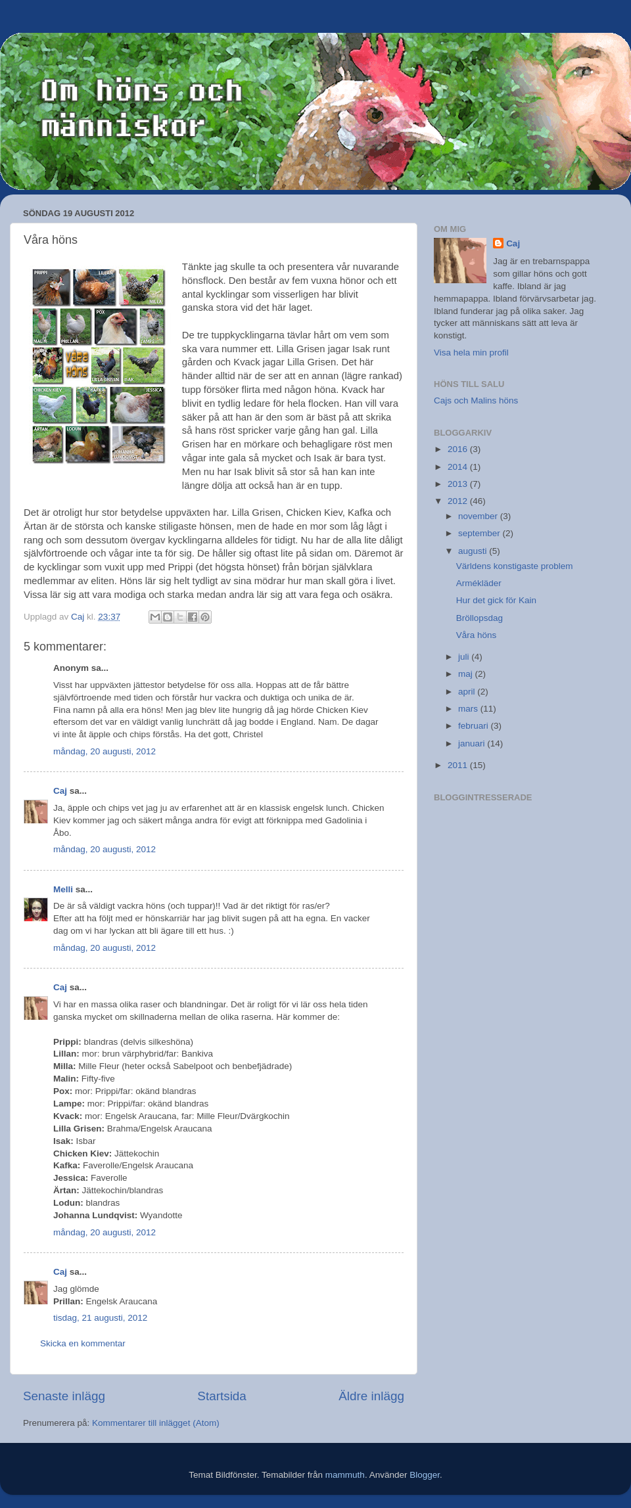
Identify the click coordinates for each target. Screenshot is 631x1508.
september (480, 533)
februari (474, 726)
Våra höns (476, 635)
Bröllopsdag (479, 618)
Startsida (221, 1396)
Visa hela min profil (471, 352)
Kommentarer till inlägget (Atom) (156, 1423)
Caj (60, 791)
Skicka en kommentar (83, 1343)
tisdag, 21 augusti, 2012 (100, 1318)
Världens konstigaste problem (514, 566)
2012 (459, 501)
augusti (473, 551)
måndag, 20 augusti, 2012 (104, 751)
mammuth (345, 1475)
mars (469, 709)
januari (472, 743)
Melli (63, 889)
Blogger (424, 1475)
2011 (459, 765)
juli (464, 657)
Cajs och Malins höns (476, 400)
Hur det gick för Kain (496, 600)
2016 (459, 449)
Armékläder (479, 583)
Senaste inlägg (64, 1396)
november (479, 516)
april (467, 692)
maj (466, 674)
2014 (459, 467)
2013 (459, 484)
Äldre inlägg (371, 1396)
